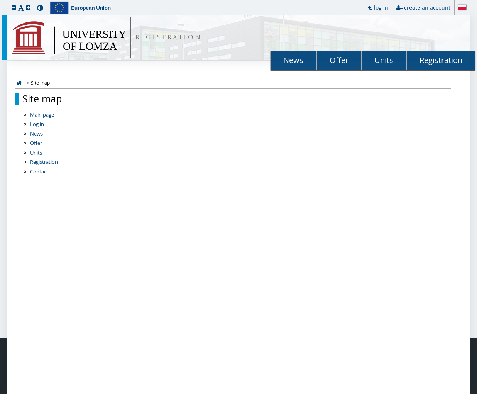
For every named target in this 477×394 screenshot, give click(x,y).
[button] (14, 7)
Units (383, 60)
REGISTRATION (168, 38)
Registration (440, 60)
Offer (339, 60)
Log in (37, 124)
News (293, 60)
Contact (39, 171)
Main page (42, 114)
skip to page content (2, 2)
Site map (42, 99)
